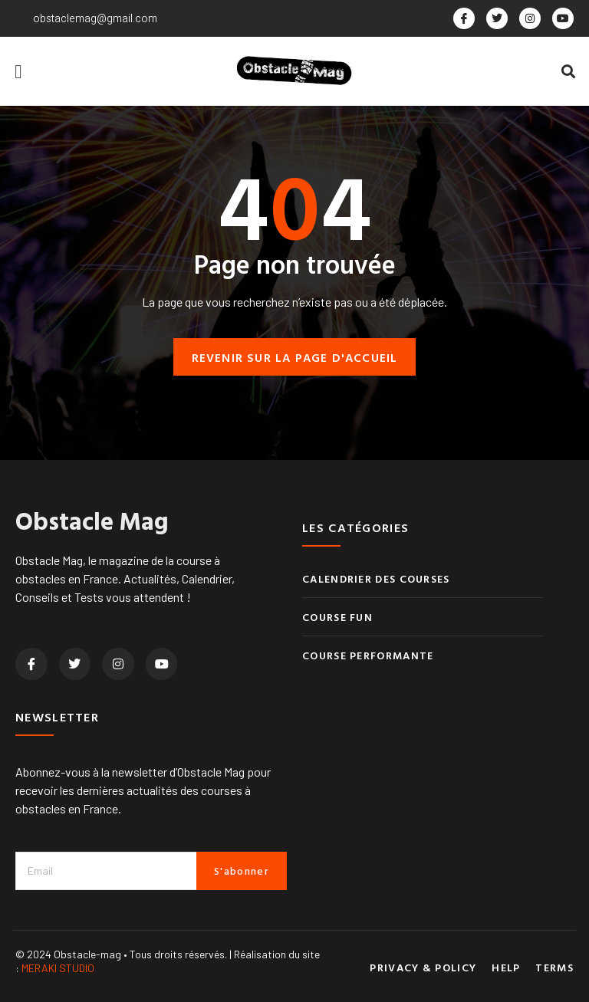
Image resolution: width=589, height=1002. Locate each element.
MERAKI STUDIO (57, 968)
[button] (18, 71)
